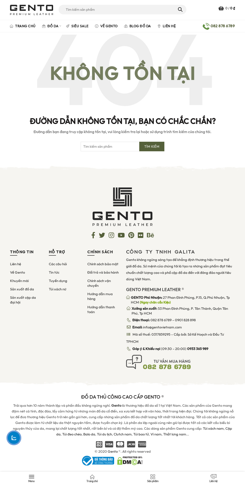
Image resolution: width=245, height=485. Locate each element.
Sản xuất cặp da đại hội (23, 300)
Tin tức (54, 272)
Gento (113, 451)
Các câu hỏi (58, 264)
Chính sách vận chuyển (99, 283)
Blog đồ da (137, 26)
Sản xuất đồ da (22, 289)
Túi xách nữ (57, 289)
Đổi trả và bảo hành (103, 272)
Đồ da (50, 26)
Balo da (89, 434)
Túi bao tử (141, 434)
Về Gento (106, 26)
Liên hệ (166, 26)
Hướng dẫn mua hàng (100, 296)
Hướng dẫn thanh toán (101, 310)
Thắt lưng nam (174, 434)
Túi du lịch (104, 434)
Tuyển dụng (58, 280)
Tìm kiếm (179, 9)
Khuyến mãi (19, 280)
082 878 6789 (161, 320)
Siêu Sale (77, 26)
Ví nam (155, 434)
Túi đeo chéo (72, 434)
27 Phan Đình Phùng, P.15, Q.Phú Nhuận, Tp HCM (180, 300)
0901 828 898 (185, 320)
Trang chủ (23, 26)
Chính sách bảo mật (102, 264)
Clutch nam (123, 434)
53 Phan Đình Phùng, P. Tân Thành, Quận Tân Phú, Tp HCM (180, 311)
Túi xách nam (213, 428)
